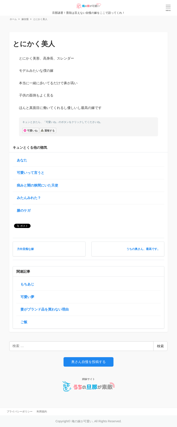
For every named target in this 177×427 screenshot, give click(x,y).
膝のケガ (24, 210)
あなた (22, 160)
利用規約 (42, 411)
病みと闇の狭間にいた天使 (37, 185)
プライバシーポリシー (20, 411)
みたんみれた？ (29, 198)
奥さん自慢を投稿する (88, 362)
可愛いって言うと (30, 172)
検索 (160, 346)
